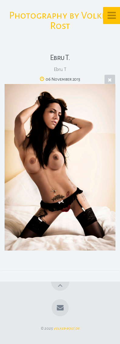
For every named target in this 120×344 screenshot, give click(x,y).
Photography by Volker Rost (60, 20)
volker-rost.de (66, 328)
